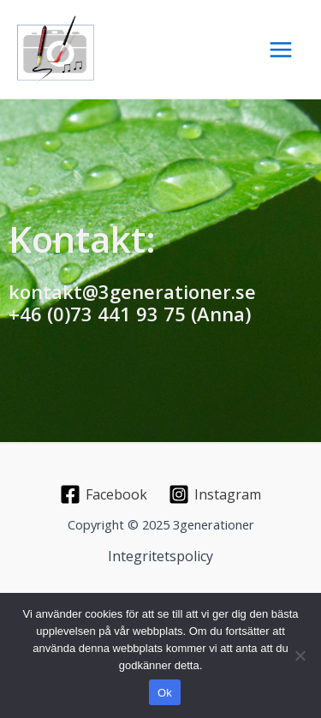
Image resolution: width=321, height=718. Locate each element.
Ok (165, 692)
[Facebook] (104, 494)
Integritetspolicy (160, 556)
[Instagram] (215, 494)
